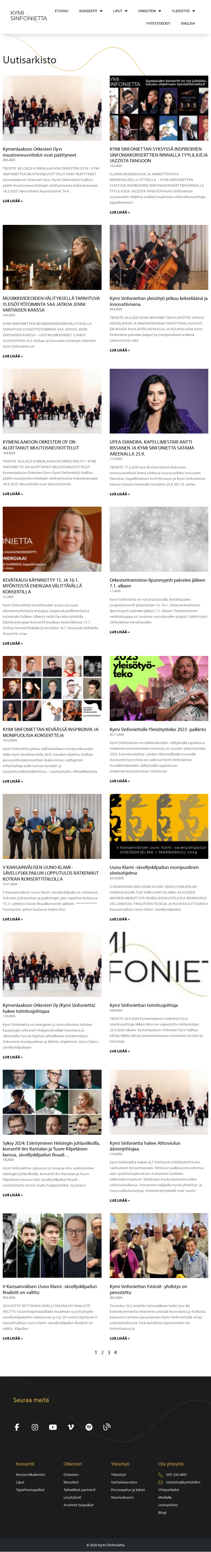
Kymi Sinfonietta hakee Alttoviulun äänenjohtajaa (145, 1146)
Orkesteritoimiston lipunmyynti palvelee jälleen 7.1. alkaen (157, 583)
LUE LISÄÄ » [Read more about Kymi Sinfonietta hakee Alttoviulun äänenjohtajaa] (120, 1200)
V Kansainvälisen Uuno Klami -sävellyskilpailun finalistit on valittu (50, 1289)
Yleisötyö (183, 10)
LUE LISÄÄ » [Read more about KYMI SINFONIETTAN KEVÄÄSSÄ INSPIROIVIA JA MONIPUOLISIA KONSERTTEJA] (13, 781)
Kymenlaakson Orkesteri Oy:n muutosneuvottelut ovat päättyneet (39, 152)
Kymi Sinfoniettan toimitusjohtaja (144, 1005)
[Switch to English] (188, 23)
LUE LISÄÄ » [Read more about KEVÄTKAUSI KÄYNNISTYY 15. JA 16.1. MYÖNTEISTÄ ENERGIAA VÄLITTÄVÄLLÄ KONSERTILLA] (13, 643)
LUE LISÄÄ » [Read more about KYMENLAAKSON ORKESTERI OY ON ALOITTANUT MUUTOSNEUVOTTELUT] (13, 493)
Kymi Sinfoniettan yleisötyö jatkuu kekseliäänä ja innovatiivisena (159, 301)
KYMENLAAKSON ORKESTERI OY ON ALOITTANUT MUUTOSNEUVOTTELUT (41, 445)
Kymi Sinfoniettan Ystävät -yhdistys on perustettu (148, 1289)
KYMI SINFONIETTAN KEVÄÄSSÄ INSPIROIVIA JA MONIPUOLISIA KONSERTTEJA (51, 732)
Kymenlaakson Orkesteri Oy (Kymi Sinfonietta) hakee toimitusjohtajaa (49, 1008)
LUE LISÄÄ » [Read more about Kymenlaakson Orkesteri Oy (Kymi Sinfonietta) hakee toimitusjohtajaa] (13, 1057)
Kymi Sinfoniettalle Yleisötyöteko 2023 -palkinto (158, 729)
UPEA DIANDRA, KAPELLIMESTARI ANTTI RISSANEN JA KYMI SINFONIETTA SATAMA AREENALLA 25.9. (152, 448)
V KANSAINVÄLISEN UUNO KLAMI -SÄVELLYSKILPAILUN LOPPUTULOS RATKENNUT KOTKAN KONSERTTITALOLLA (51, 873)
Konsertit (90, 10)
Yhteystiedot (158, 23)
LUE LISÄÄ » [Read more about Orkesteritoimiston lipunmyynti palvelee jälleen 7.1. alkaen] (120, 631)
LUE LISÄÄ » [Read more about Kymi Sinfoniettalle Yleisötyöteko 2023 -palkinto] (120, 780)
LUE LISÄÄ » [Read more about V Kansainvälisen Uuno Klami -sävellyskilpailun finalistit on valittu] (13, 1338)
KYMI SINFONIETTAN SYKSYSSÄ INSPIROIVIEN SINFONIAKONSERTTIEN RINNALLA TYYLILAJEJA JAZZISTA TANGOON (159, 155)
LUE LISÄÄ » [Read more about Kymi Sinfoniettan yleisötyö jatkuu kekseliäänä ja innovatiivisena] (120, 350)
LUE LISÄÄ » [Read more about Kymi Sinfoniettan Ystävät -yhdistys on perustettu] (120, 1338)
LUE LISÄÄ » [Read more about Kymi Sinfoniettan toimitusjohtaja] (120, 1051)
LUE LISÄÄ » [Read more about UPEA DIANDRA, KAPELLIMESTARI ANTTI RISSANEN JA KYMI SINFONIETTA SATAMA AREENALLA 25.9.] (120, 494)
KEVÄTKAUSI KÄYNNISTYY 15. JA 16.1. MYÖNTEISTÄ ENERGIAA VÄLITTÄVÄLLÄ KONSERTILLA (42, 586)
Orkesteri (149, 10)
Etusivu (61, 10)
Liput (120, 10)
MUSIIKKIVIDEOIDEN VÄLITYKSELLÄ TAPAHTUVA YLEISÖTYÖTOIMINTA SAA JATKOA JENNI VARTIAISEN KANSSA (51, 304)
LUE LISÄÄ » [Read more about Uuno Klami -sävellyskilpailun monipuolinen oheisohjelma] (120, 919)
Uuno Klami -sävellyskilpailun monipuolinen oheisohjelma (154, 870)
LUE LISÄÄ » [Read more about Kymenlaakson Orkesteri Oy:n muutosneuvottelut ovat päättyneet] (13, 200)
